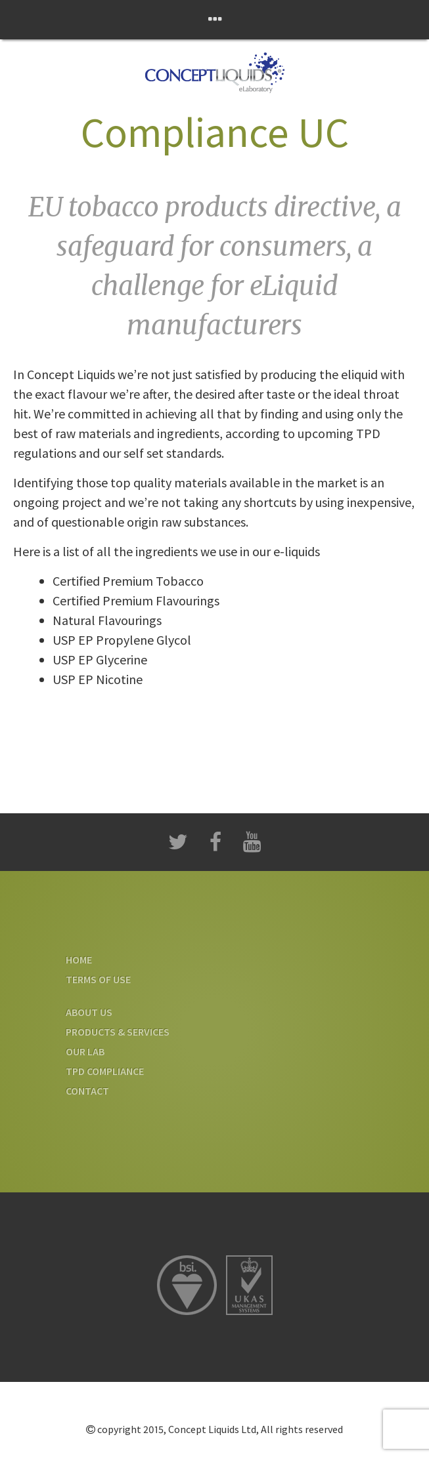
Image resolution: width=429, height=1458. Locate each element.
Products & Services (117, 1031)
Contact (87, 1090)
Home (79, 959)
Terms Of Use (98, 979)
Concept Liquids (214, 72)
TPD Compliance (105, 1071)
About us (89, 1012)
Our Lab (85, 1051)
